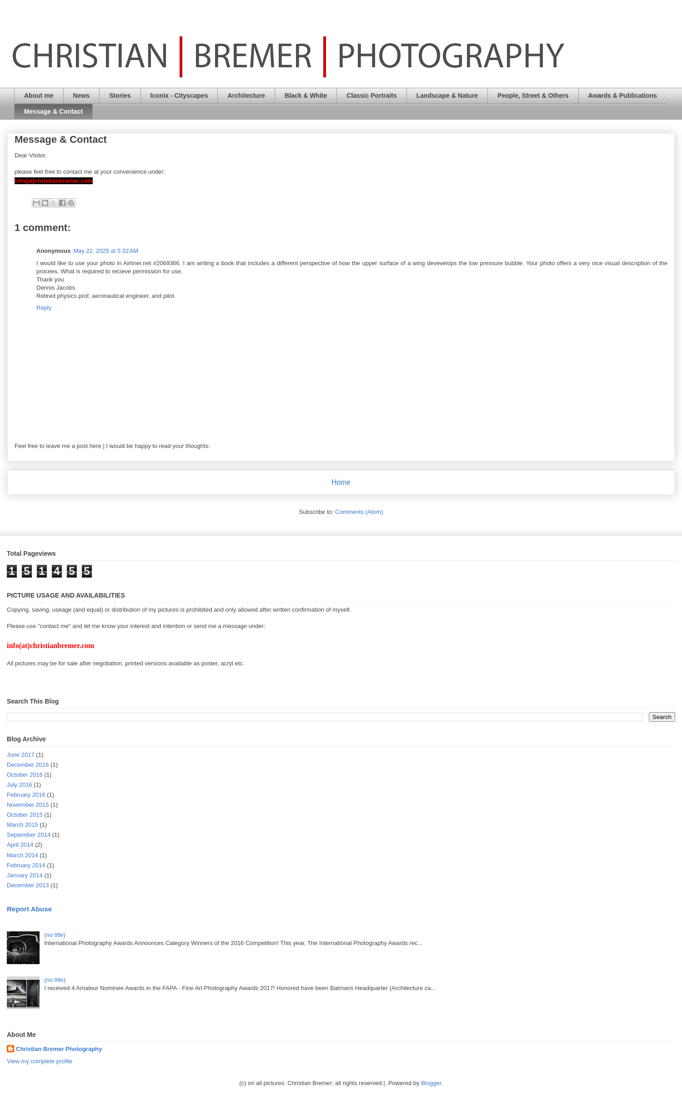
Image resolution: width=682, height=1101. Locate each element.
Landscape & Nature (447, 95)
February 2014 (26, 865)
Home (341, 482)
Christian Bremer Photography (59, 1049)
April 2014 (20, 844)
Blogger (431, 1083)
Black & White (306, 95)
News (81, 95)
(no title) (54, 934)
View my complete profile (39, 1061)
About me (39, 95)
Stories (119, 95)
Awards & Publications (622, 95)
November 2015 (28, 804)
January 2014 (25, 875)
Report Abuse (29, 909)
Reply (43, 307)
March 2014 (22, 855)
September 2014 (28, 834)
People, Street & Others (532, 95)
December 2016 (28, 764)
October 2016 (25, 774)
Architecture (246, 95)
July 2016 (19, 784)
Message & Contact (53, 111)
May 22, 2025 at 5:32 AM (105, 250)
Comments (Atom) (359, 511)
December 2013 (28, 885)
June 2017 (21, 754)
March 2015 (22, 824)
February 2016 (26, 794)
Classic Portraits (371, 95)
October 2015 (25, 814)
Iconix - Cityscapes (179, 95)
